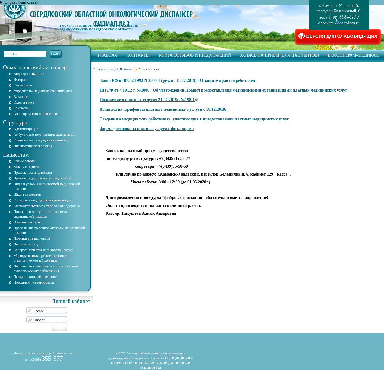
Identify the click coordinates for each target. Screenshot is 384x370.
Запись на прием (26, 167)
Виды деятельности (29, 74)
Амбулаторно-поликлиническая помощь (44, 134)
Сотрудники (23, 85)
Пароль (39, 320)
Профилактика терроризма (34, 282)
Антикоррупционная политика (37, 114)
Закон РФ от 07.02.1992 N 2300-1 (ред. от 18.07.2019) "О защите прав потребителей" (178, 80)
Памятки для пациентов (32, 238)
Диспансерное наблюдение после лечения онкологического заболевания (46, 268)
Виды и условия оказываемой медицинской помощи (47, 186)
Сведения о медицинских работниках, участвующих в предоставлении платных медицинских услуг (194, 119)
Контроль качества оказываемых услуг (43, 250)
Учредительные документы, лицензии (43, 91)
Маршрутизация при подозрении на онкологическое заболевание (41, 258)
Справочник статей (22, 2)
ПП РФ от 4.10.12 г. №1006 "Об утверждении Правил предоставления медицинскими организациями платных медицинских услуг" (224, 90)
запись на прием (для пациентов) (279, 55)
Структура (15, 123)
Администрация (26, 129)
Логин (38, 311)
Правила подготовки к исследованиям (43, 178)
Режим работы (25, 161)
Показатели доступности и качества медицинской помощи (41, 214)
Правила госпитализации (33, 172)
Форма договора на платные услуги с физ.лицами (147, 128)
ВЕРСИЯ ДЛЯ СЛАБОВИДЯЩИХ (337, 36)
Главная (108, 55)
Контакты (138, 55)
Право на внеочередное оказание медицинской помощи (49, 230)
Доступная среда (26, 244)
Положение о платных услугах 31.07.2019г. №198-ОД (149, 100)
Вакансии (21, 97)
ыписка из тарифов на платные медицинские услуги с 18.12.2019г (164, 109)
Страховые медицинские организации (43, 200)
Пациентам (16, 155)
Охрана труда (24, 102)
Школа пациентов (27, 194)
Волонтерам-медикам (353, 55)
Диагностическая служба (33, 146)
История (20, 79)
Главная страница (104, 69)
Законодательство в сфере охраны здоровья (47, 206)
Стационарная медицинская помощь (41, 140)
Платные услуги (27, 222)
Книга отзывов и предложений (195, 55)
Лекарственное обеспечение (35, 277)
